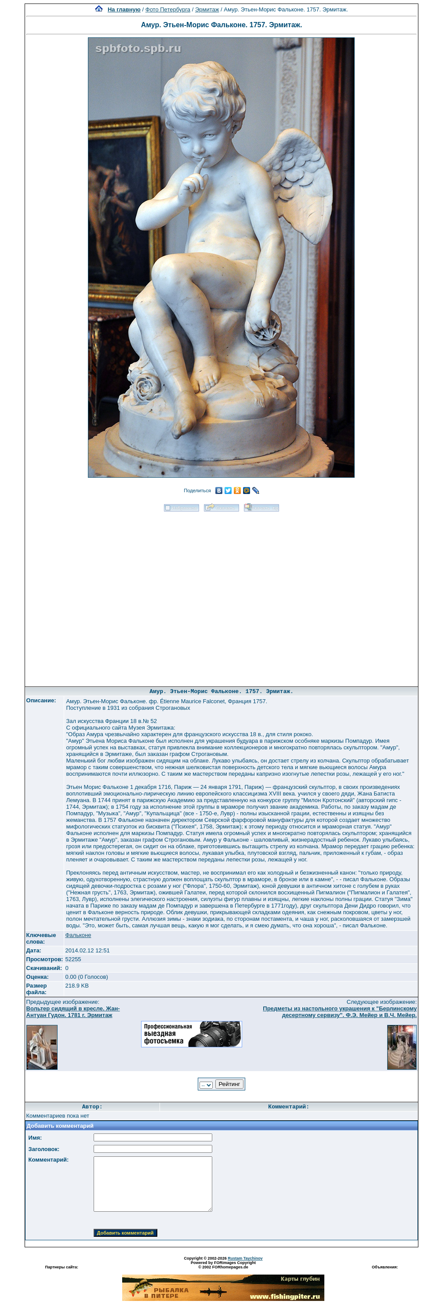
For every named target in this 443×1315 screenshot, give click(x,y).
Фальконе (78, 935)
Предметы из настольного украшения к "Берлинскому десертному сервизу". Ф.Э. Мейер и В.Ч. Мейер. (340, 1011)
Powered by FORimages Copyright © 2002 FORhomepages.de (223, 1265)
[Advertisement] (103, 596)
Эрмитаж (207, 9)
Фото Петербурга (167, 9)
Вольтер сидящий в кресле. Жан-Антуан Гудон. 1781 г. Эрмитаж (73, 1011)
